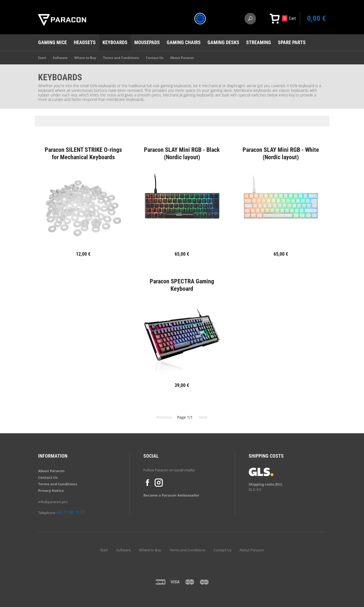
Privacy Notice (51, 490)
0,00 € (316, 18)
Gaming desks (223, 42)
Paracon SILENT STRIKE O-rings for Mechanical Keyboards (83, 153)
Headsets (85, 42)
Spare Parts (292, 42)
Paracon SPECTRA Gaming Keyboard (182, 285)
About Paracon (182, 57)
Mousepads (147, 42)
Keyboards (115, 42)
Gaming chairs (184, 42)
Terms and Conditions (121, 57)
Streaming (258, 42)
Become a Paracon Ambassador (171, 495)
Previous (164, 417)
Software (60, 57)
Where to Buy (85, 57)
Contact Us (154, 57)
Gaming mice (52, 42)
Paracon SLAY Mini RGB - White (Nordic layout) (281, 153)
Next (203, 417)
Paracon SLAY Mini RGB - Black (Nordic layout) (182, 153)
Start (42, 57)
